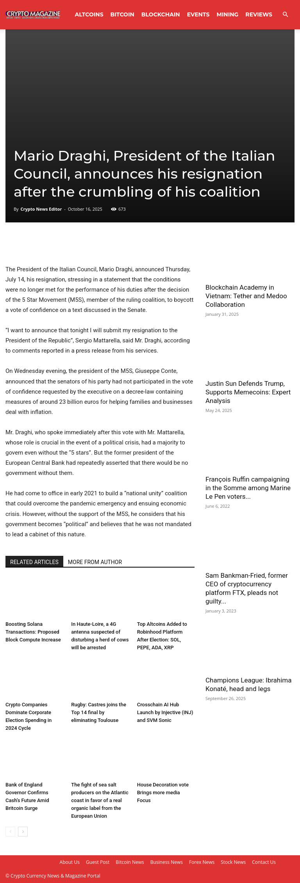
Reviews (258, 14)
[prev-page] (10, 831)
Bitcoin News (130, 862)
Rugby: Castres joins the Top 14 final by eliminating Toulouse (98, 712)
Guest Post (97, 862)
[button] (285, 14)
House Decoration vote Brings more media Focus (163, 792)
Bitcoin (122, 14)
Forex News (201, 862)
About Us (70, 862)
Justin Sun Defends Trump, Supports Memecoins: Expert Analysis (248, 392)
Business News (166, 862)
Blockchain (160, 14)
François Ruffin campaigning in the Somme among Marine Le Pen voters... (248, 487)
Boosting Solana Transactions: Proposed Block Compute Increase (33, 632)
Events (198, 14)
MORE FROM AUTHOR (95, 562)
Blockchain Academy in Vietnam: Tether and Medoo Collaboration (246, 295)
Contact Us (264, 862)
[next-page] (23, 831)
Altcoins (89, 14)
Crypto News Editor (41, 209)
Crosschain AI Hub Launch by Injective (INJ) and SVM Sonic (165, 712)
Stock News (233, 862)
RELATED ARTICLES (34, 562)
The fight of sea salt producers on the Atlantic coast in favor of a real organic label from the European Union (99, 800)
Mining (227, 14)
